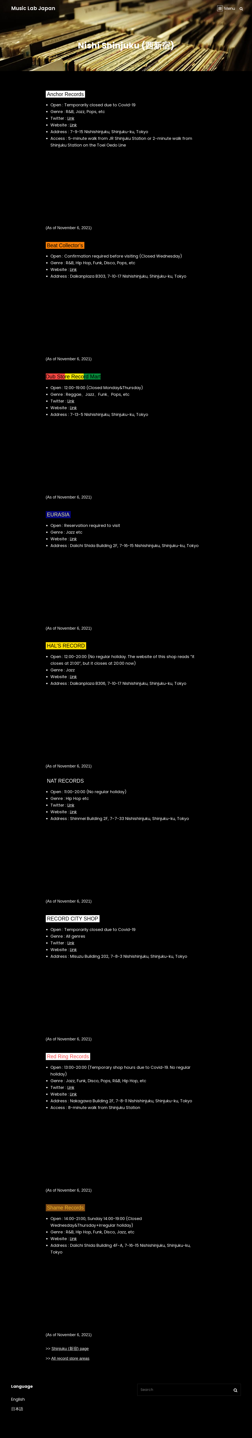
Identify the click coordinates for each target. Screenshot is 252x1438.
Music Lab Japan (33, 8)
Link (70, 118)
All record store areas (70, 1358)
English (18, 1399)
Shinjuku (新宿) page (70, 1348)
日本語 (17, 1409)
